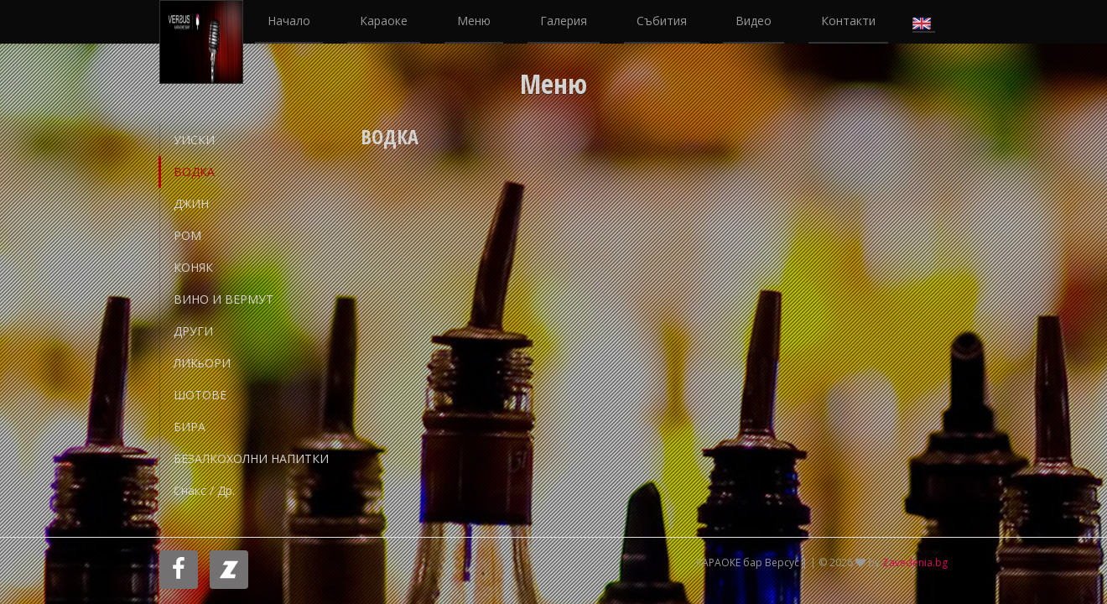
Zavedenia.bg (915, 562)
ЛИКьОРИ (202, 363)
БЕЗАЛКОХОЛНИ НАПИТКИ (251, 458)
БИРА (189, 427)
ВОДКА (194, 172)
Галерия (563, 21)
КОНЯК (193, 267)
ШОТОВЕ (200, 395)
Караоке (384, 21)
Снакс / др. (204, 490)
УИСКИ (194, 140)
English (923, 22)
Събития (662, 21)
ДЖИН (191, 203)
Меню (474, 21)
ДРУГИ (193, 331)
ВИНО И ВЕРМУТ (223, 299)
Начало (289, 21)
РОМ (187, 235)
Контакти (848, 21)
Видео (753, 21)
